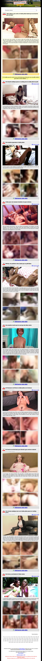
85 (34, 640)
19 (29, 636)
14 (21, 636)
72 (12, 640)
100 (29, 642)
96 (22, 642)
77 (20, 640)
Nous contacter (20, 653)
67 (3, 640)
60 (27, 639)
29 (10, 638)
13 (19, 636)
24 (38, 636)
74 (15, 640)
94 (19, 642)
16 (24, 636)
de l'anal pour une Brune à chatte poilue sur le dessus (18, 388)
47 (5, 639)
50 (10, 639)
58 (24, 639)
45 (37, 638)
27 (7, 638)
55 (19, 639)
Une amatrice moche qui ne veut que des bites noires (18, 325)
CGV (24, 654)
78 (22, 640)
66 (37, 639)
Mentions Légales (20, 654)
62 (30, 639)
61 (29, 639)
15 (23, 636)
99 (27, 642)
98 (26, 642)
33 (17, 638)
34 (19, 638)
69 (7, 640)
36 (22, 638)
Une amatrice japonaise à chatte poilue (14, 142)
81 (27, 640)
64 (34, 639)
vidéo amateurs (21, 648)
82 (29, 640)
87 (37, 640)
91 (14, 642)
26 (5, 638)
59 (25, 639)
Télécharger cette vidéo (20, 74)
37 (24, 638)
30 (12, 638)
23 (36, 636)
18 (28, 636)
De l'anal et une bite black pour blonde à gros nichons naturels (20, 449)
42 (32, 638)
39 (27, 638)
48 (7, 639)
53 (15, 639)
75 (17, 640)
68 (5, 640)
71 (10, 640)
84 (32, 640)
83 (30, 640)
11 (16, 636)
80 (25, 640)
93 (17, 642)
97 (24, 642)
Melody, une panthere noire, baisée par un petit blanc (18, 263)
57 (22, 639)
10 (14, 636)
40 (29, 638)
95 (21, 642)
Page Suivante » (35, 634)
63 (32, 639)
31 (14, 638)
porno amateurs (23, 649)
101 (32, 642)
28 (9, 638)
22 (34, 636)
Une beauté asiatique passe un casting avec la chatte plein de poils (21, 81)
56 (20, 639)
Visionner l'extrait (36, 144)
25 (4, 638)
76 (19, 640)
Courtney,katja (12, 576)
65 (35, 639)
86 (35, 640)
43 (34, 638)
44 (36, 638)
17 (26, 636)
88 (9, 642)
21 (33, 636)
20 (31, 636)
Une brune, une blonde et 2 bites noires (15, 574)
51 (12, 639)
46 (3, 639)
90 (12, 642)
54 (17, 639)
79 (24, 640)
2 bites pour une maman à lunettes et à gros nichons (18, 202)
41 (31, 638)
